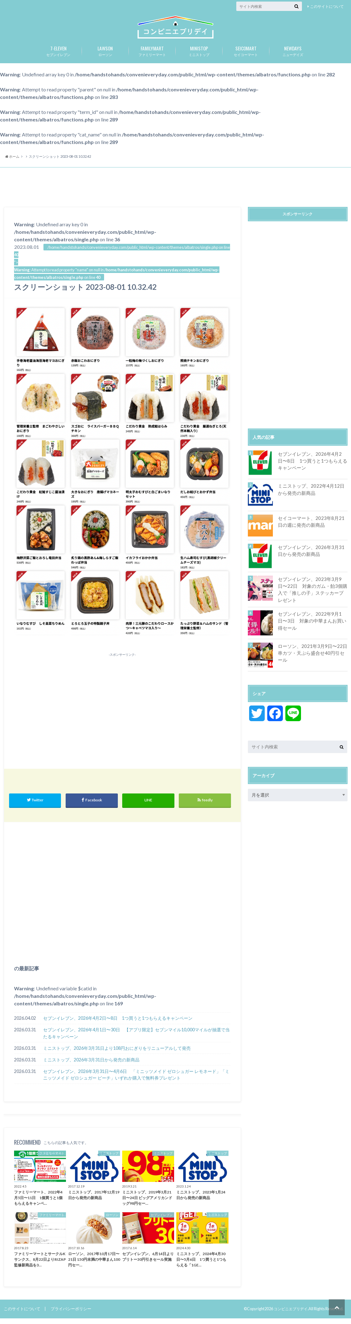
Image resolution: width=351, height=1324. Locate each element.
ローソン (105, 55)
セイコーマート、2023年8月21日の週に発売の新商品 (310, 527)
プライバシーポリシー (71, 1314)
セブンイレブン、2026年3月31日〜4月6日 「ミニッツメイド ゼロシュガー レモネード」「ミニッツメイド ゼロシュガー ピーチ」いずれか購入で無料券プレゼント (136, 1080)
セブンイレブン (58, 55)
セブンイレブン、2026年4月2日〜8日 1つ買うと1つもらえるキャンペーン (118, 1023)
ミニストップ (199, 55)
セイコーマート (246, 55)
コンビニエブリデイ (289, 1314)
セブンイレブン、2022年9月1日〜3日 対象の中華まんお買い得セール (312, 625)
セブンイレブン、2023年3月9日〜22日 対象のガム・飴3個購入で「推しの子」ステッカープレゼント (311, 594)
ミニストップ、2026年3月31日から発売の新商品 (91, 1065)
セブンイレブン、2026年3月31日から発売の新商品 (310, 556)
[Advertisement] (175, 193)
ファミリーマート (152, 55)
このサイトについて (327, 6)
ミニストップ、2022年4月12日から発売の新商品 (310, 495)
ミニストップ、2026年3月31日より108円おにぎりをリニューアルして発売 (117, 1053)
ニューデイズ (292, 55)
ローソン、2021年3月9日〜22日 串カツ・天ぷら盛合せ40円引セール (312, 657)
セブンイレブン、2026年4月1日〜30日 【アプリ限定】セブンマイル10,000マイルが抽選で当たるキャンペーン (136, 1039)
